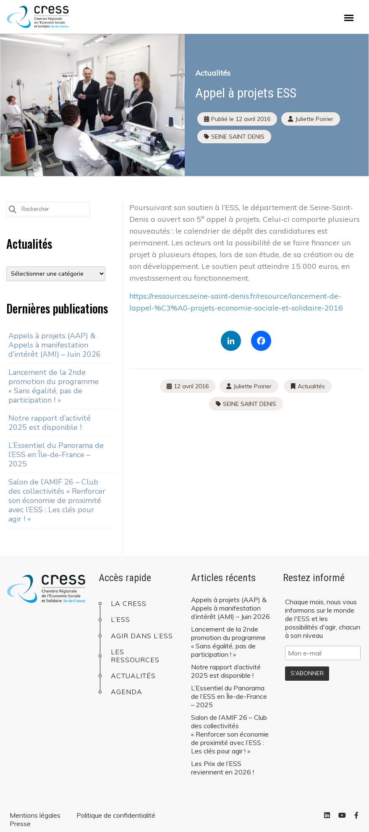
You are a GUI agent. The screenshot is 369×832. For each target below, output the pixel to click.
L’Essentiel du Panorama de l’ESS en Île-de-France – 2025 (56, 455)
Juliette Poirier (252, 386)
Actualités (212, 73)
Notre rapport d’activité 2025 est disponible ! (49, 422)
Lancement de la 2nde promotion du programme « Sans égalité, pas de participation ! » (53, 386)
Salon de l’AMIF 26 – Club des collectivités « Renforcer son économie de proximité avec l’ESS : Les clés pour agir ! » (56, 500)
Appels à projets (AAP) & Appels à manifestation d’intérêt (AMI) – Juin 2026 (54, 345)
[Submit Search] (12, 208)
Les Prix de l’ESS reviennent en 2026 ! (222, 767)
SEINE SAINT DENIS (237, 137)
